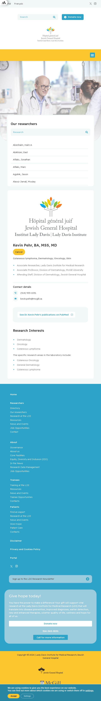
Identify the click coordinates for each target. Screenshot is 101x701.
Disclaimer (16, 540)
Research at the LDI (20, 416)
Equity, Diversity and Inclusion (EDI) (29, 459)
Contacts (14, 501)
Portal (13, 557)
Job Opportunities (19, 428)
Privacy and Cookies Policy (25, 549)
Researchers (17, 403)
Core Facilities (17, 455)
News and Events (19, 423)
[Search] (54, 17)
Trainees (15, 480)
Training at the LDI (19, 485)
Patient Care (16, 527)
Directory (15, 408)
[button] (92, 55)
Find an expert (17, 512)
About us (15, 451)
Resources (15, 420)
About (13, 442)
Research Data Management (25, 467)
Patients (14, 506)
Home (13, 394)
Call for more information (51, 637)
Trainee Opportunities (21, 497)
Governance (16, 447)
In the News (16, 463)
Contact (14, 431)
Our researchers (18, 412)
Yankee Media (65, 694)
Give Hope (16, 523)
